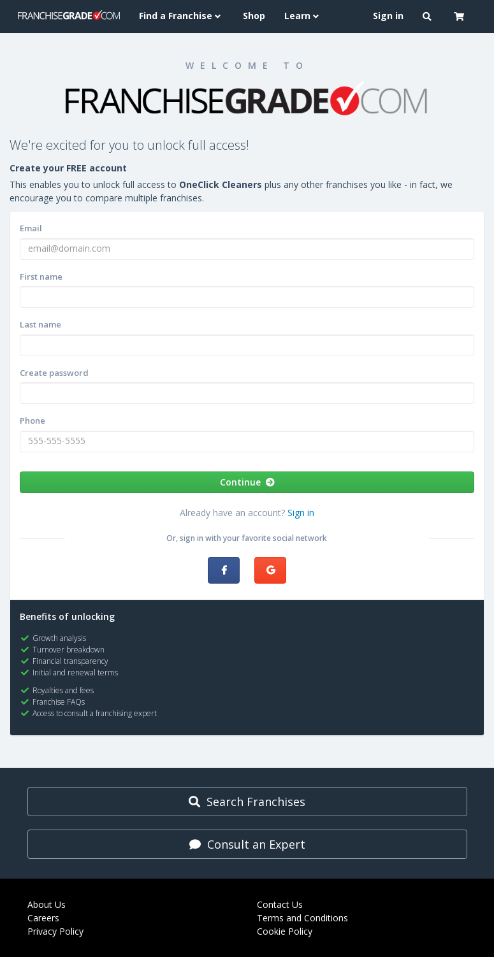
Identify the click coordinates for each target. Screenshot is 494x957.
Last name (40, 324)
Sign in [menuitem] (388, 16)
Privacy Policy (55, 931)
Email (31, 228)
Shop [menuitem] (254, 16)
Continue (247, 482)
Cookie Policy (284, 931)
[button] (428, 16)
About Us (46, 904)
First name (41, 276)
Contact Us (280, 904)
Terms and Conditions (302, 918)
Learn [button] (303, 16)
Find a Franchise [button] (181, 16)
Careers (43, 918)
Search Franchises (247, 801)
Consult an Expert (247, 844)
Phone (32, 420)
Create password (54, 372)
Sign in (300, 513)
